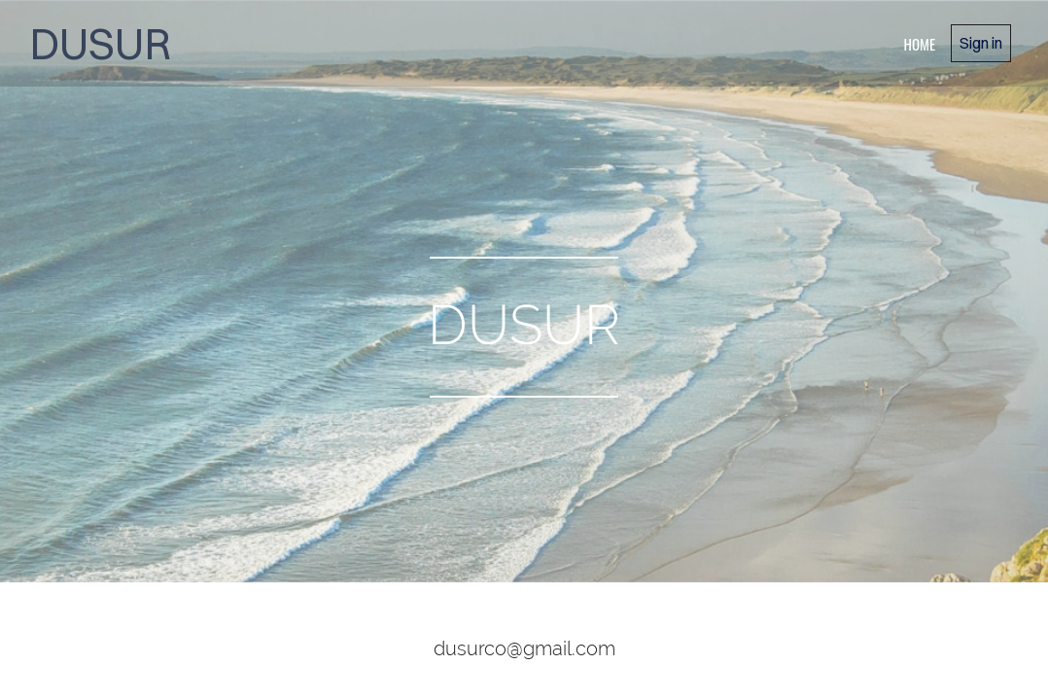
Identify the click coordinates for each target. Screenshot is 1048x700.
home (919, 43)
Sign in (981, 42)
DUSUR (100, 43)
